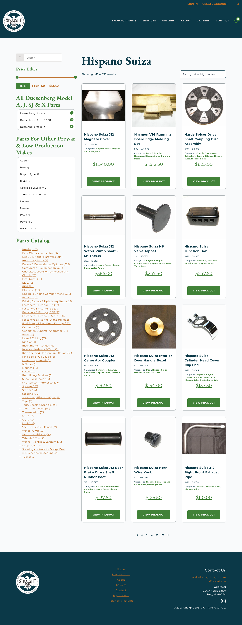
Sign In (193, 3)
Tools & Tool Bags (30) (36, 408)
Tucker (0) (28, 456)
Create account (215, 3)
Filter (23, 86)
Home (121, 569)
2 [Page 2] (137, 534)
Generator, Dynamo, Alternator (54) (45, 330)
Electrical (201, 260)
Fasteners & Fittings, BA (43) (40, 304)
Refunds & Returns (121, 600)
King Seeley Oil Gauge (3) (38, 356)
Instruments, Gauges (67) (38, 345)
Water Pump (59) (33, 430)
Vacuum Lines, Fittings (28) (40, 427)
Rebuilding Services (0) (37, 375)
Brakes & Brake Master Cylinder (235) (46, 264)
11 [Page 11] (168, 534)
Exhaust (200, 486)
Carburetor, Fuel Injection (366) (42, 267)
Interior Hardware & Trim (147, 372)
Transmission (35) (33, 412)
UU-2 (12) (28, 416)
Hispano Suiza (103, 148)
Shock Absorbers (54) (36, 378)
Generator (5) (30, 327)
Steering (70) (30, 393)
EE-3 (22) (28, 286)
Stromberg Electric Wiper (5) (41, 397)
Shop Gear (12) (31, 445)
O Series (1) (29, 371)
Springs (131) (30, 386)
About (186, 20)
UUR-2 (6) (28, 423)
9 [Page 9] (157, 534)
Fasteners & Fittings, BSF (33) (41, 312)
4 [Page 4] (147, 534)
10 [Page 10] (162, 534)
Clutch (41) (29, 275)
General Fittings (204, 156)
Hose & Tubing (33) (34, 338)
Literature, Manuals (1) (36, 360)
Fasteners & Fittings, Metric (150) (43, 316)
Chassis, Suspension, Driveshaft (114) (45, 271)
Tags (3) (27, 401)
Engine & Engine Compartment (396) (46, 293)
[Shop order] (203, 74)
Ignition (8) (29, 341)
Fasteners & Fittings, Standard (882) (45, 319)
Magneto (95, 151)
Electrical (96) (31, 290)
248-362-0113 (217, 580)
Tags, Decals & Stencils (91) (39, 404)
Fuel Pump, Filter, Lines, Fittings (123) (46, 323)
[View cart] (236, 21)
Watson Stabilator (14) (36, 434)
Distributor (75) (32, 279)
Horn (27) (28, 334)
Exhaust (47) (30, 297)
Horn (143, 484)
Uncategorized (155, 484)
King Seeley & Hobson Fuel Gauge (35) (47, 353)
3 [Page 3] (142, 534)
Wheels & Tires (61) (34, 438)
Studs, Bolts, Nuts (209, 380)
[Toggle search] (238, 4)
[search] (20, 58)
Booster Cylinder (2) (35, 260)
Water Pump (97, 268)
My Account (121, 595)
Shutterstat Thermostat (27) (40, 382)
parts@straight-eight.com (209, 577)
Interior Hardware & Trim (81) (40, 349)
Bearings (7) (30, 249)
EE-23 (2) (28, 282)
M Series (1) (29, 364)
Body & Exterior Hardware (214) (42, 256)
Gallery (168, 20)
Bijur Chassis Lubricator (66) (40, 253)
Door (148, 370)
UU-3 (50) (28, 419)
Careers (203, 20)
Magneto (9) (30, 367)
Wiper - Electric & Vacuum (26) (42, 441)
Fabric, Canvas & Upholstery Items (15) (47, 301)
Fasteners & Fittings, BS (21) (40, 308)
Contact (222, 20)
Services (149, 20)
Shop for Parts (124, 20)
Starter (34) (29, 390)
